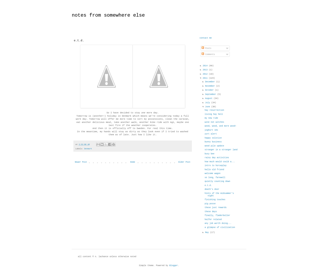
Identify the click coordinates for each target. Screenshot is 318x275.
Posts (206, 48)
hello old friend (214, 170)
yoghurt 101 (211, 130)
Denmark (88, 149)
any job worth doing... (218, 223)
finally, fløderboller (217, 215)
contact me (206, 38)
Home (132, 162)
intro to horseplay (216, 165)
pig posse (210, 204)
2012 (206, 74)
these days (211, 212)
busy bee (209, 154)
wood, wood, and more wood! (220, 126)
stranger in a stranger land (221, 150)
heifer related (213, 219)
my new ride (211, 118)
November (210, 86)
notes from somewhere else (108, 15)
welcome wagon (212, 173)
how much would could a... (220, 162)
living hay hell (214, 114)
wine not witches (214, 122)
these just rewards (216, 207)
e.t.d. (208, 185)
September (211, 94)
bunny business (213, 142)
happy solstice (213, 138)
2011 (206, 78)
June (208, 107)
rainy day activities (217, 158)
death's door (212, 189)
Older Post (184, 162)
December (210, 82)
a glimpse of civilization (220, 227)
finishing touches (215, 200)
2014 (206, 66)
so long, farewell (215, 177)
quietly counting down (217, 181)
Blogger (173, 265)
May (207, 232)
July (208, 103)
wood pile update (214, 146)
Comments (208, 54)
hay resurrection (214, 110)
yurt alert (211, 134)
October (210, 90)
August (209, 98)
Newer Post (81, 162)
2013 (206, 70)
